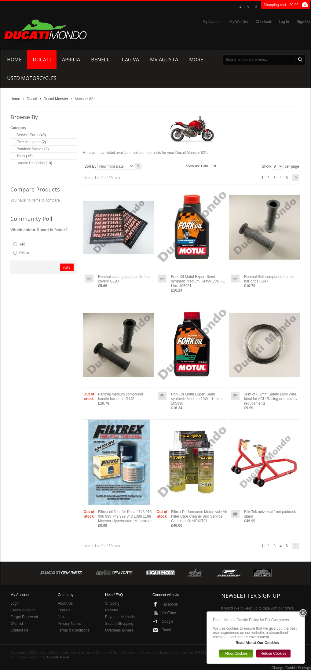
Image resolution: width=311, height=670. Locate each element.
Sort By (90, 166)
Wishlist (16, 623)
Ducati (32, 99)
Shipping (112, 603)
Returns (111, 610)
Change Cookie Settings (291, 668)
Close (303, 613)
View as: (193, 166)
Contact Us (19, 630)
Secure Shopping (119, 623)
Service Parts (27, 135)
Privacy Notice (69, 623)
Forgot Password (24, 617)
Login (14, 603)
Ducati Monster (56, 99)
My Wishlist (238, 22)
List (213, 166)
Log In (284, 22)
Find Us (64, 610)
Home (15, 99)
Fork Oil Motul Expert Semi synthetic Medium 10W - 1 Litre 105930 (196, 399)
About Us (65, 603)
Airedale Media (57, 657)
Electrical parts (28, 142)
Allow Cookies (236, 653)
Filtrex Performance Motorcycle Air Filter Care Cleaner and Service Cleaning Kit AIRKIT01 (199, 516)
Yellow (24, 253)
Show (266, 166)
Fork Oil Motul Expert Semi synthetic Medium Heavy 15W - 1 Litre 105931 (198, 281)
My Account (212, 22)
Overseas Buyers (119, 630)
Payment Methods (120, 617)
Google (168, 621)
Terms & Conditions (74, 630)
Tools (20, 156)
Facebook (170, 604)
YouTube (169, 613)
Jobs (61, 617)
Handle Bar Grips (30, 163)
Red (22, 244)
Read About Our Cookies (257, 643)
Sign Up (303, 22)
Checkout (263, 22)
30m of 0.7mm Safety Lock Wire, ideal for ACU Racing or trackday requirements (270, 399)
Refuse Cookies (274, 653)
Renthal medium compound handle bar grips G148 (120, 396)
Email (166, 630)
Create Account (22, 610)
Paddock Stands (29, 149)
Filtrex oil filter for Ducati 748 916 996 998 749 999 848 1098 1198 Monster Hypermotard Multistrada (125, 516)
